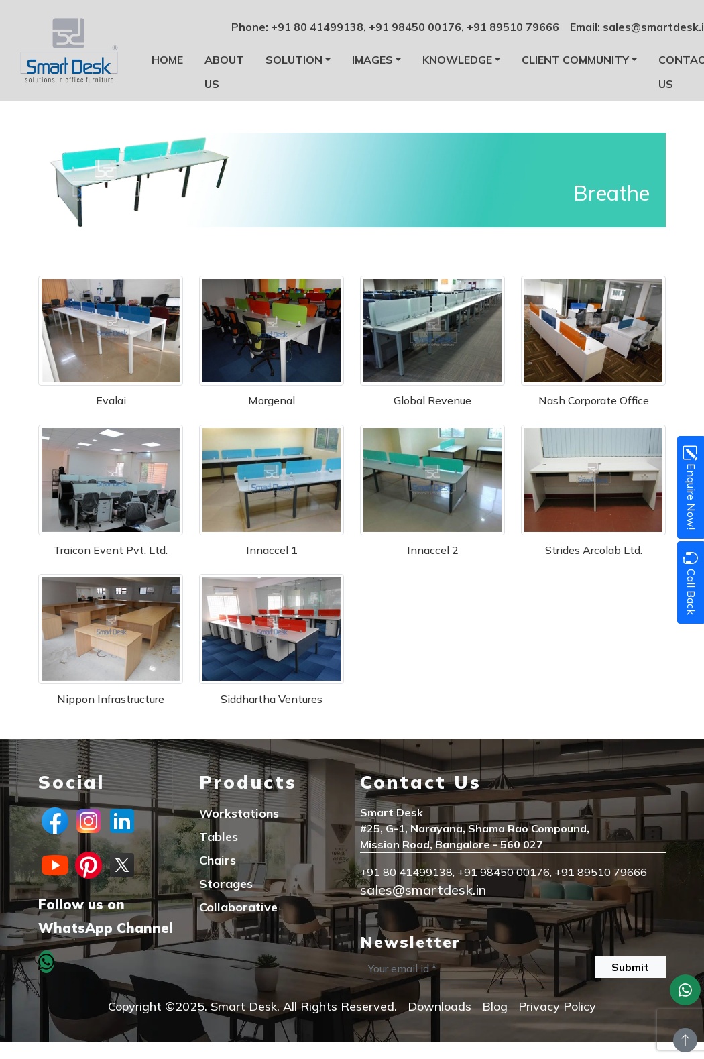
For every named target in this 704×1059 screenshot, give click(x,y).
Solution (294, 59)
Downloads (439, 1006)
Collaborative (238, 907)
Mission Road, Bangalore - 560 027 (451, 844)
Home (167, 59)
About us (224, 72)
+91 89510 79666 (513, 27)
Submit (630, 967)
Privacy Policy (557, 1006)
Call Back (690, 582)
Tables (218, 836)
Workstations (239, 813)
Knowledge (457, 59)
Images (372, 59)
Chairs (217, 860)
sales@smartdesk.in (423, 889)
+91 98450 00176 (415, 27)
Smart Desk (391, 812)
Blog (495, 1006)
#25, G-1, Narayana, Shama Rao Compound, (474, 828)
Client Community (575, 59)
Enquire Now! (690, 487)
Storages (226, 883)
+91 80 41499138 (317, 27)
